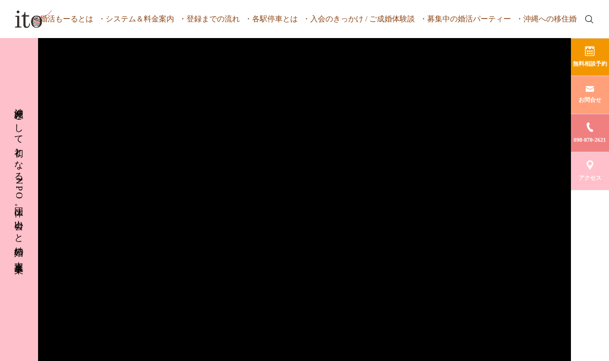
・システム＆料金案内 (136, 19)
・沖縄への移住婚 (546, 19)
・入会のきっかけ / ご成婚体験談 (359, 19)
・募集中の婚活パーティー (465, 19)
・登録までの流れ (209, 19)
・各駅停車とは (271, 19)
